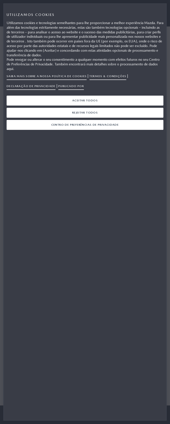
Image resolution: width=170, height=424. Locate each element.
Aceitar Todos (85, 100)
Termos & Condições (107, 76)
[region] (85, 212)
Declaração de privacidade (31, 86)
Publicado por (71, 86)
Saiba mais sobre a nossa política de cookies (47, 76)
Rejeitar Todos (85, 112)
